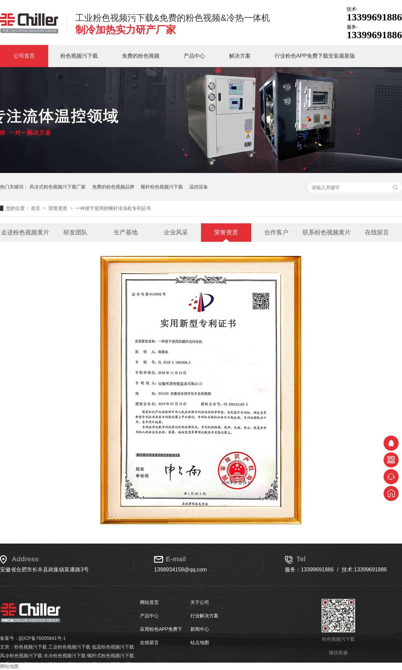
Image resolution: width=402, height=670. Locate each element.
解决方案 (240, 56)
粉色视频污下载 (79, 56)
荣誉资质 (59, 208)
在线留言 (377, 232)
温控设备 (198, 186)
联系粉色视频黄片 (327, 232)
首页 (36, 208)
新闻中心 (199, 629)
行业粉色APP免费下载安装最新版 (315, 56)
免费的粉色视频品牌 (113, 186)
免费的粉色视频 (140, 56)
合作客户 (276, 232)
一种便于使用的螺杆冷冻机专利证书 (113, 208)
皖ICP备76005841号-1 (42, 638)
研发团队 (75, 232)
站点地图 (199, 642)
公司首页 (24, 56)
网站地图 (9, 666)
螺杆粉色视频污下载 (162, 186)
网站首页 (149, 602)
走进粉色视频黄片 (25, 232)
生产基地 (126, 232)
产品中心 (194, 56)
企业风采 (176, 232)
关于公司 (199, 602)
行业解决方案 (204, 615)
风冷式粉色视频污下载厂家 (57, 186)
